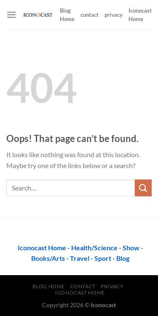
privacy (113, 14)
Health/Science (94, 248)
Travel (79, 258)
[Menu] (11, 14)
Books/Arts (48, 258)
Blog (122, 258)
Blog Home (67, 14)
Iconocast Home (140, 14)
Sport (102, 258)
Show (131, 248)
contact (89, 14)
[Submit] (143, 187)
